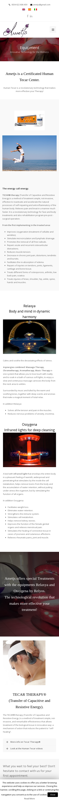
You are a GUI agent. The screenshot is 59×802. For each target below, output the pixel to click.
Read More (29, 798)
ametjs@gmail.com (41, 4)
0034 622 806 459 (19, 4)
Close (52, 794)
